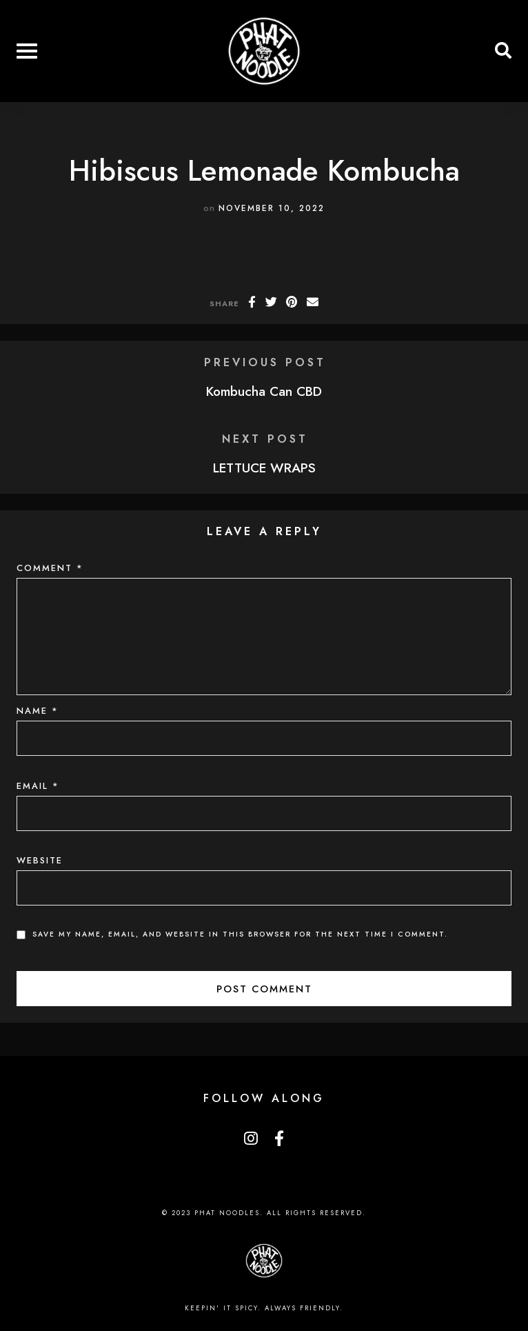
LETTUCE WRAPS (264, 467)
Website (40, 860)
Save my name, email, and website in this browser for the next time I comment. (240, 934)
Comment (50, 567)
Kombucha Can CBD (264, 391)
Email (38, 785)
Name (38, 710)
